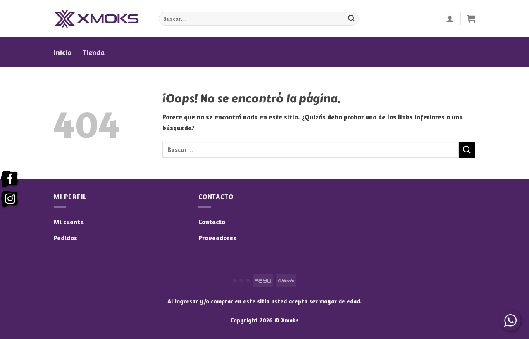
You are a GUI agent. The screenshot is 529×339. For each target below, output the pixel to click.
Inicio (62, 52)
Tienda (93, 52)
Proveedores (217, 238)
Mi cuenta (69, 222)
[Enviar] (351, 19)
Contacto (211, 222)
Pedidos (65, 238)
